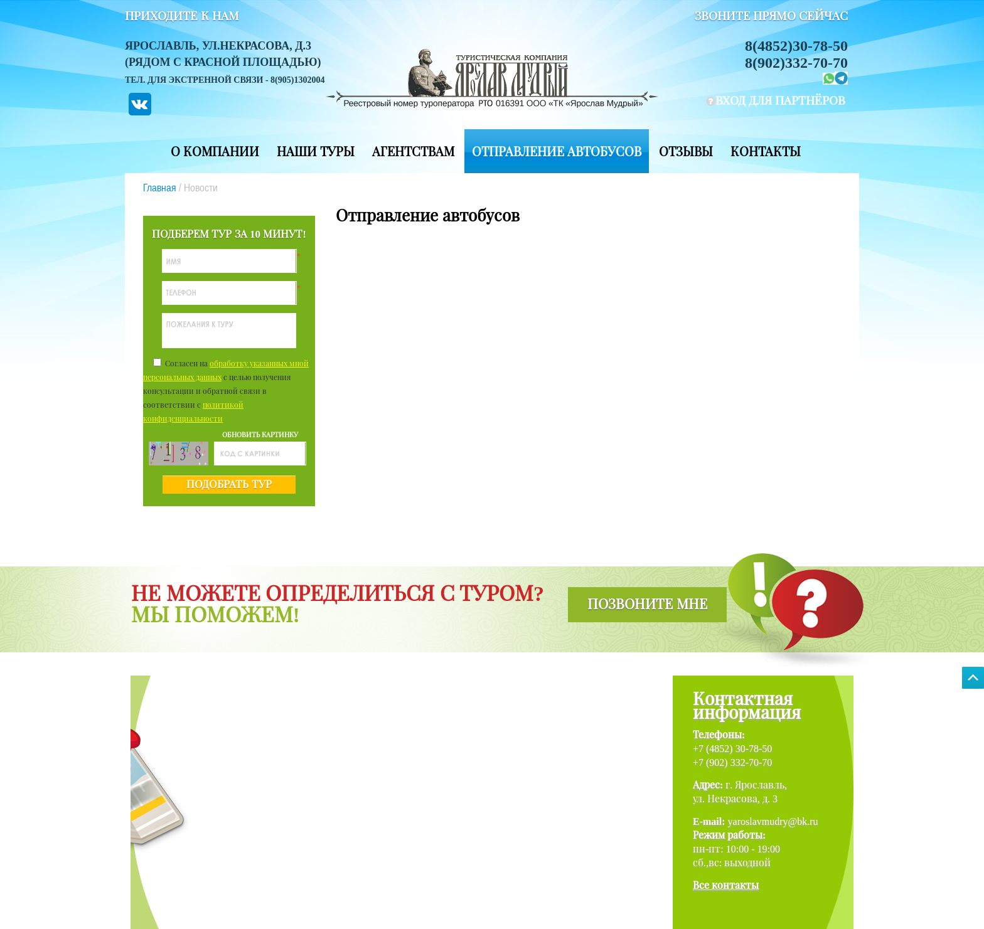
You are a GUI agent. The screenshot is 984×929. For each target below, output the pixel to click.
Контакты (765, 152)
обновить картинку (260, 434)
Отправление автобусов (556, 152)
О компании (215, 152)
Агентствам (413, 152)
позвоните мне (647, 604)
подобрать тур (228, 485)
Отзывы (686, 152)
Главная (159, 187)
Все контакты (726, 885)
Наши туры (316, 152)
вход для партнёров (780, 100)
